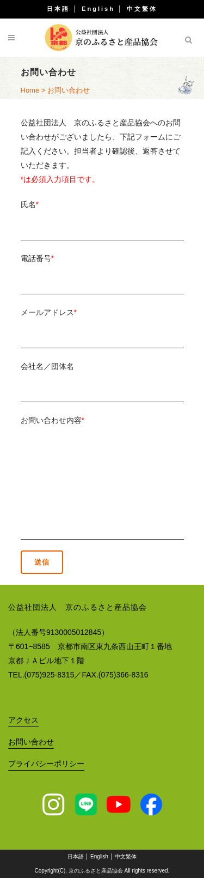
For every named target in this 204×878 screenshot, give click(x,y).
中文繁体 (142, 8)
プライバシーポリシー (46, 763)
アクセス (23, 720)
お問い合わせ (31, 741)
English (98, 8)
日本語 (58, 8)
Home (30, 90)
